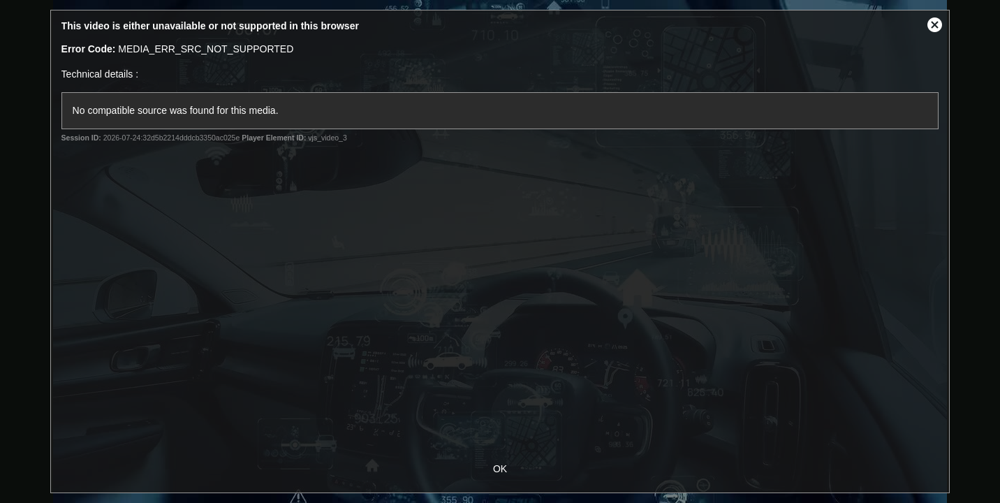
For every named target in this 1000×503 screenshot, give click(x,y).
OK (500, 468)
